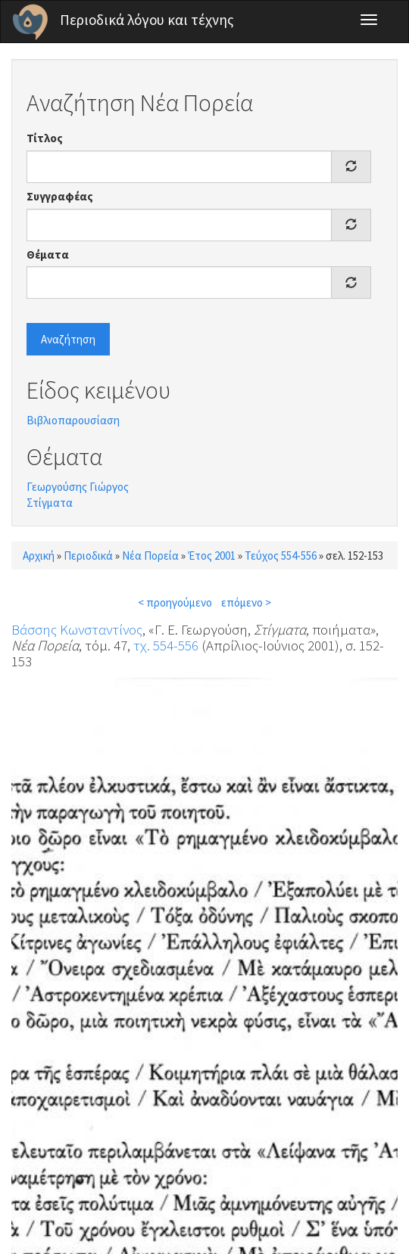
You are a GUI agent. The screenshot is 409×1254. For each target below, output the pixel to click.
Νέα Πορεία (150, 555)
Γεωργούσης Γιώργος (78, 487)
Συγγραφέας (60, 196)
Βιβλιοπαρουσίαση (73, 420)
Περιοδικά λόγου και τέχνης (147, 20)
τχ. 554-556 (165, 645)
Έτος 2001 (212, 555)
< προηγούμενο (175, 602)
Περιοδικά (88, 555)
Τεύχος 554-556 (281, 555)
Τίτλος (45, 138)
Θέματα (48, 254)
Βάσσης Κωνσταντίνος (76, 629)
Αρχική (39, 555)
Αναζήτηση (68, 339)
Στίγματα (50, 502)
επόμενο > (246, 602)
